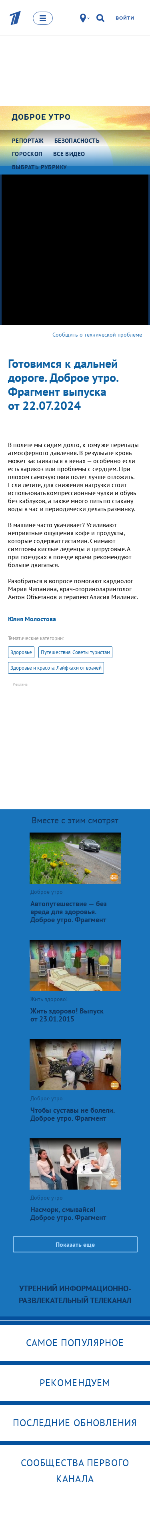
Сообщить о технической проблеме (97, 334)
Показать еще (75, 1244)
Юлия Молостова (32, 619)
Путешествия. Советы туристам (75, 652)
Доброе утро (41, 117)
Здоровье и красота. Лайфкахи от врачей (56, 667)
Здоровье (21, 652)
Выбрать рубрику (39, 167)
